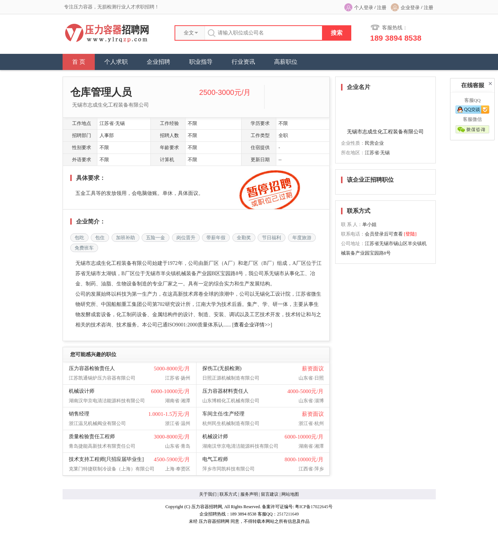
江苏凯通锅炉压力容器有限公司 (102, 378)
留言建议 (269, 494)
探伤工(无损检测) (221, 368)
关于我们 (208, 494)
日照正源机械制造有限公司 (230, 378)
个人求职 (116, 62)
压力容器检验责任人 (92, 368)
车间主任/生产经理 (223, 414)
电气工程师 (215, 459)
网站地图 (290, 494)
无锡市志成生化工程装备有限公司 (110, 105)
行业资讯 (243, 62)
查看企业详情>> (252, 325)
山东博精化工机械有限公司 (230, 400)
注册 (381, 7)
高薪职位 (285, 62)
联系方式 (228, 494)
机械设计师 (81, 391)
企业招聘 (158, 62)
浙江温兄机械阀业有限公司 (97, 423)
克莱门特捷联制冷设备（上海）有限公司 (111, 469)
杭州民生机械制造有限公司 (230, 423)
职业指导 (201, 62)
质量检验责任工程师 (92, 436)
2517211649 (288, 514)
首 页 (78, 62)
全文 (189, 33)
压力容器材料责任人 (225, 391)
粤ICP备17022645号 (314, 506)
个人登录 (363, 7)
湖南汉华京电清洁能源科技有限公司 (107, 400)
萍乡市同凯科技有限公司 (228, 469)
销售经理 (79, 414)
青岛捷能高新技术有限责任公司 (102, 446)
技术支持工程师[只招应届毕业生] (106, 459)
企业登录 (410, 7)
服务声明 (249, 494)
